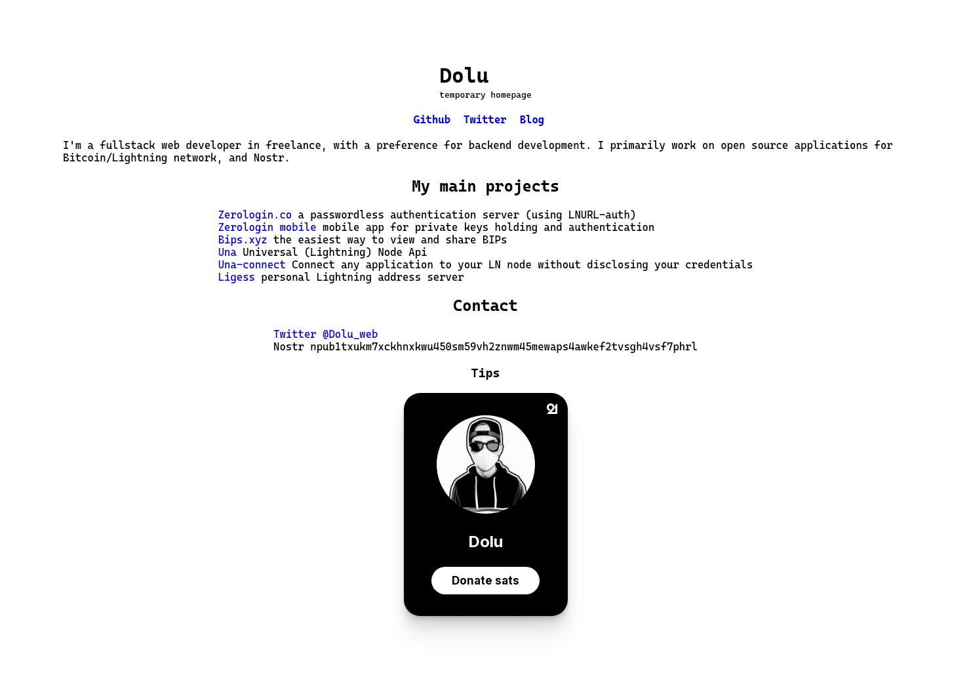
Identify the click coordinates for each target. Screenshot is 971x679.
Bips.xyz (243, 240)
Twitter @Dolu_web (325, 334)
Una (227, 252)
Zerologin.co (255, 215)
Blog (532, 119)
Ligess (236, 277)
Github (432, 119)
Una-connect (252, 264)
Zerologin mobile (267, 227)
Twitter (485, 119)
